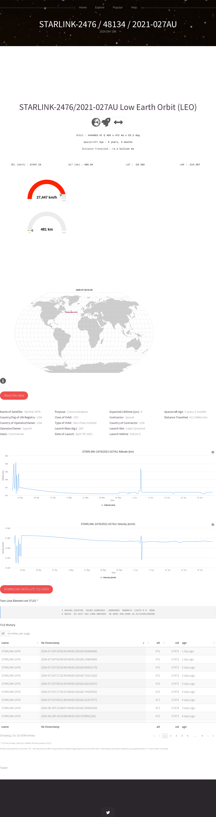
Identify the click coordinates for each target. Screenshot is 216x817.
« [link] (153, 736)
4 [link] (182, 736)
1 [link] (164, 736)
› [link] (207, 736)
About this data (14, 395)
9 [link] (202, 736)
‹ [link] (159, 736)
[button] (37, 642)
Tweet (4, 768)
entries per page (20, 633)
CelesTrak (20, 743)
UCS (49, 743)
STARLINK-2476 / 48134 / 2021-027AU (108, 24)
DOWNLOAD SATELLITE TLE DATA (26, 589)
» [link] (213, 736)
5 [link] (187, 736)
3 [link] (176, 736)
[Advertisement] (90, 73)
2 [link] (170, 736)
